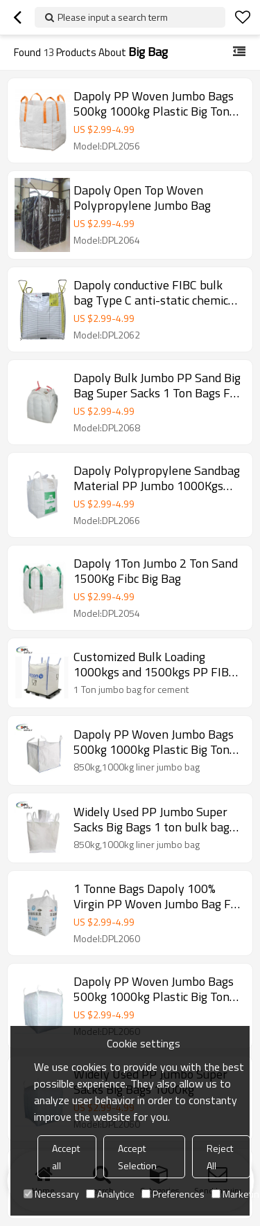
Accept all (66, 1157)
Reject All (220, 1157)
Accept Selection (137, 1157)
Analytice (110, 1194)
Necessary (51, 1194)
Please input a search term (113, 17)
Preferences (173, 1194)
